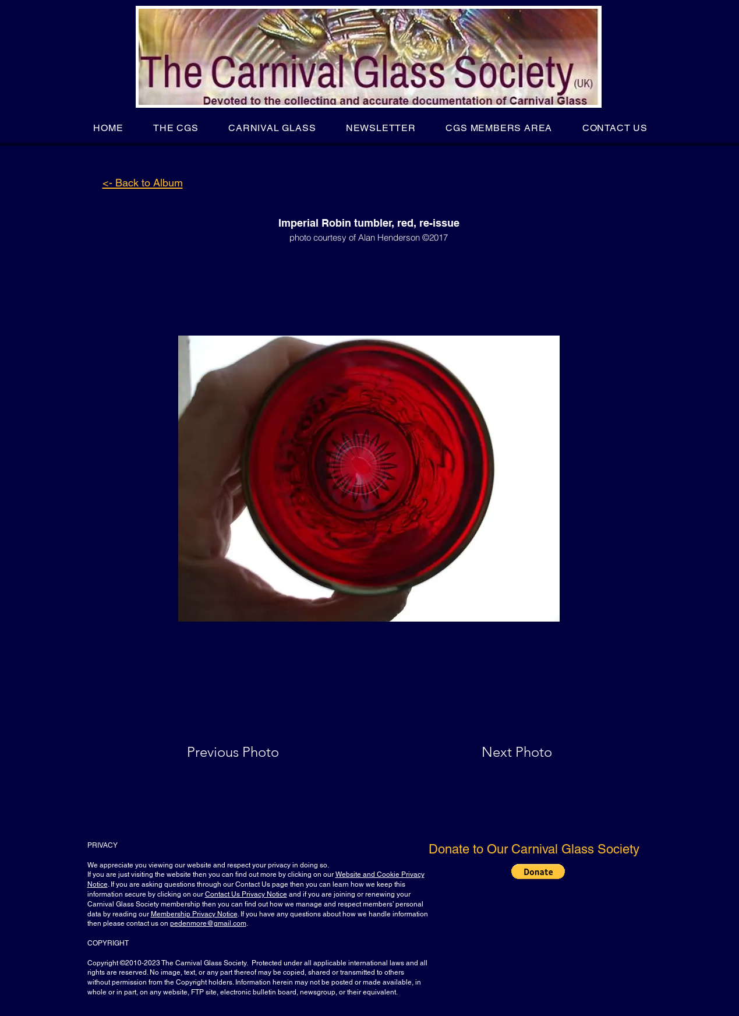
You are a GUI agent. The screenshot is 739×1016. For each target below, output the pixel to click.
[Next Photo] (494, 752)
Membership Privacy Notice (194, 914)
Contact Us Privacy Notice (246, 894)
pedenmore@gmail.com (208, 923)
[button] (175, 128)
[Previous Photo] (249, 752)
